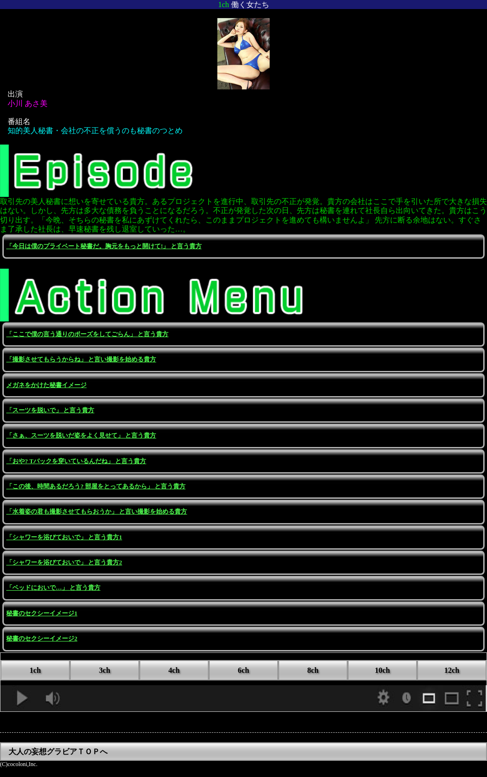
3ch (104, 670)
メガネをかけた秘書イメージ (46, 385)
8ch (313, 670)
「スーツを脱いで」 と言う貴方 (50, 410)
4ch (174, 670)
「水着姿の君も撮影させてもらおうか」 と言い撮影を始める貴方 (96, 511)
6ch (243, 670)
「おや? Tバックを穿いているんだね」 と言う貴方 (76, 461)
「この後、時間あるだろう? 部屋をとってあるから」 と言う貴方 (95, 486)
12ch (451, 670)
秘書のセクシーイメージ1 (41, 613)
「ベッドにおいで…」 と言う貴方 (53, 587)
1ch (35, 670)
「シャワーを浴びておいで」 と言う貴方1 (64, 537)
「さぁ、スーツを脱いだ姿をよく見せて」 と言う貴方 (81, 435)
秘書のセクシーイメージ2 (41, 638)
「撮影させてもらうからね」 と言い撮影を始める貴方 (81, 359)
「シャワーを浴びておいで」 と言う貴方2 (64, 562)
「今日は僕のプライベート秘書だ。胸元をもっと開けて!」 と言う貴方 (103, 246)
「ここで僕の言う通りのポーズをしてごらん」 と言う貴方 (87, 334)
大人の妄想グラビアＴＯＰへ (58, 752)
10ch (382, 670)
